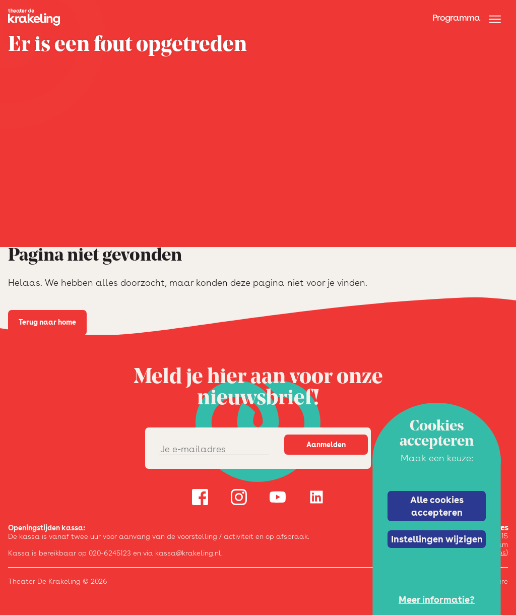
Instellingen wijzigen (437, 539)
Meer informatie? (437, 599)
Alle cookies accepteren (437, 505)
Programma (456, 17)
